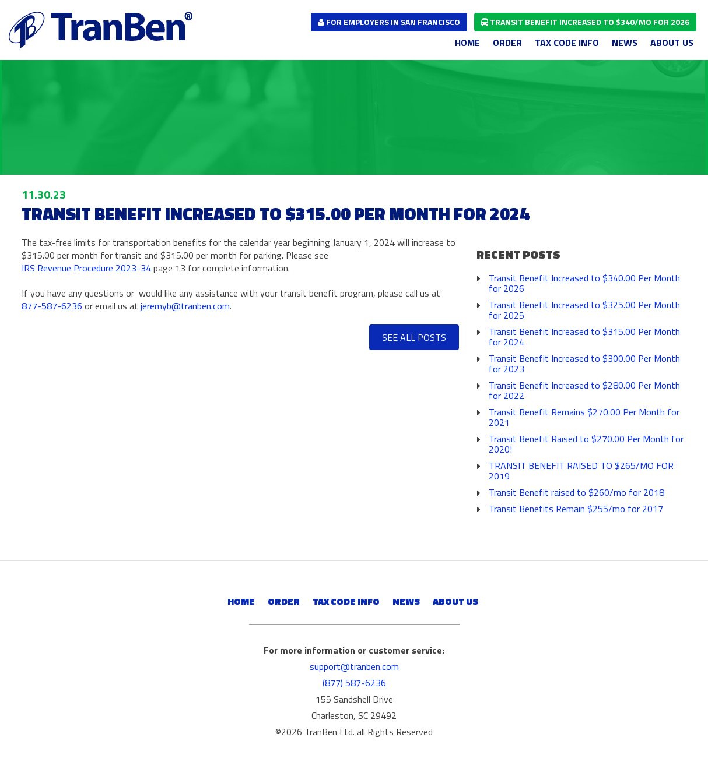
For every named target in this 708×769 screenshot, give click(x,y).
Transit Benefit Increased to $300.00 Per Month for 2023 (584, 363)
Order (507, 42)
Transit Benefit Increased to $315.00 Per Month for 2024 (584, 336)
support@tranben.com (354, 666)
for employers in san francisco (389, 22)
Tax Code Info (567, 42)
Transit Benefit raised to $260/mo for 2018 (576, 492)
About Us (671, 42)
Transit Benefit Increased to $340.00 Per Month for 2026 (584, 283)
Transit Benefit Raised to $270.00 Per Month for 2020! (586, 443)
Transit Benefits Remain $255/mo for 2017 (576, 508)
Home (467, 42)
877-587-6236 (52, 305)
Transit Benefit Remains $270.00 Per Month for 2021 (584, 417)
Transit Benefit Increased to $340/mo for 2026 (585, 22)
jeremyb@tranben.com (185, 305)
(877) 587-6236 (354, 683)
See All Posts (414, 337)
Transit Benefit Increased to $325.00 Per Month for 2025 (584, 309)
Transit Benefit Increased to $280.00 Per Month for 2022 (584, 390)
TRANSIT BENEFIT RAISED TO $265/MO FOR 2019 (581, 470)
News (624, 42)
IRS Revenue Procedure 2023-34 (86, 268)
